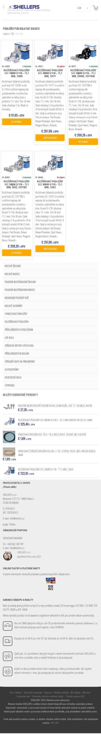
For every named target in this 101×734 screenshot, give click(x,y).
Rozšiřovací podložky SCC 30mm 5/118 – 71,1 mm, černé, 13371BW (83, 73)
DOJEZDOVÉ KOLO (13, 378)
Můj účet (86, 693)
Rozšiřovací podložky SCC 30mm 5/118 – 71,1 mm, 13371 (50, 73)
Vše (21, 34)
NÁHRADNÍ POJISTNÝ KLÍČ (17, 298)
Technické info (23, 697)
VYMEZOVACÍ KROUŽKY (16, 314)
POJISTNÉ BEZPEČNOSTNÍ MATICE (20, 290)
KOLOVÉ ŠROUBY (13, 267)
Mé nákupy (75, 693)
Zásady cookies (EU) (75, 697)
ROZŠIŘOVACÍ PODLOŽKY (17, 322)
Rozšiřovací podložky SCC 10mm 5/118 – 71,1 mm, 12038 (17, 73)
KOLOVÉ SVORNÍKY (13, 306)
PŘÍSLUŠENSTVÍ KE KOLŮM (17, 354)
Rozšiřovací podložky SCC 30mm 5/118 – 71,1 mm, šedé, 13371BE (17, 184)
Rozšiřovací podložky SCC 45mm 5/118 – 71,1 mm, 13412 (50, 184)
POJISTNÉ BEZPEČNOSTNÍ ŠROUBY (20, 282)
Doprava (48, 693)
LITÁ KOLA (9, 338)
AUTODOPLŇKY (12, 370)
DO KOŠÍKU (17, 122)
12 (12, 34)
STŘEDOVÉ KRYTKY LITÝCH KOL (19, 346)
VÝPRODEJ (9, 386)
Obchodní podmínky (33, 693)
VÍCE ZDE (55, 723)
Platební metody (61, 693)
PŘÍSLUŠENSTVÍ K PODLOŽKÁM (19, 330)
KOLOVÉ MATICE (12, 275)
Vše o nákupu (16, 693)
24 (17, 34)
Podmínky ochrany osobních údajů (48, 697)
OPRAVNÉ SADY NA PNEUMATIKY (20, 362)
